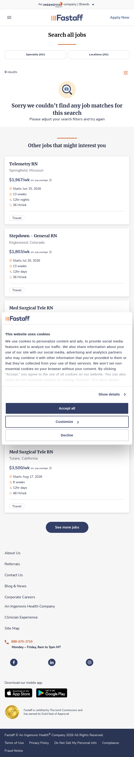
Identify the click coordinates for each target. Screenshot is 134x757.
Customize (67, 422)
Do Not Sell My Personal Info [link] (75, 743)
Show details (109, 394)
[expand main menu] (9, 17)
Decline (67, 435)
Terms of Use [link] (14, 743)
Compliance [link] (110, 743)
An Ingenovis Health (34, 735)
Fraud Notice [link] (14, 751)
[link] (67, 17)
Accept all (67, 408)
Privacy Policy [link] (39, 743)
